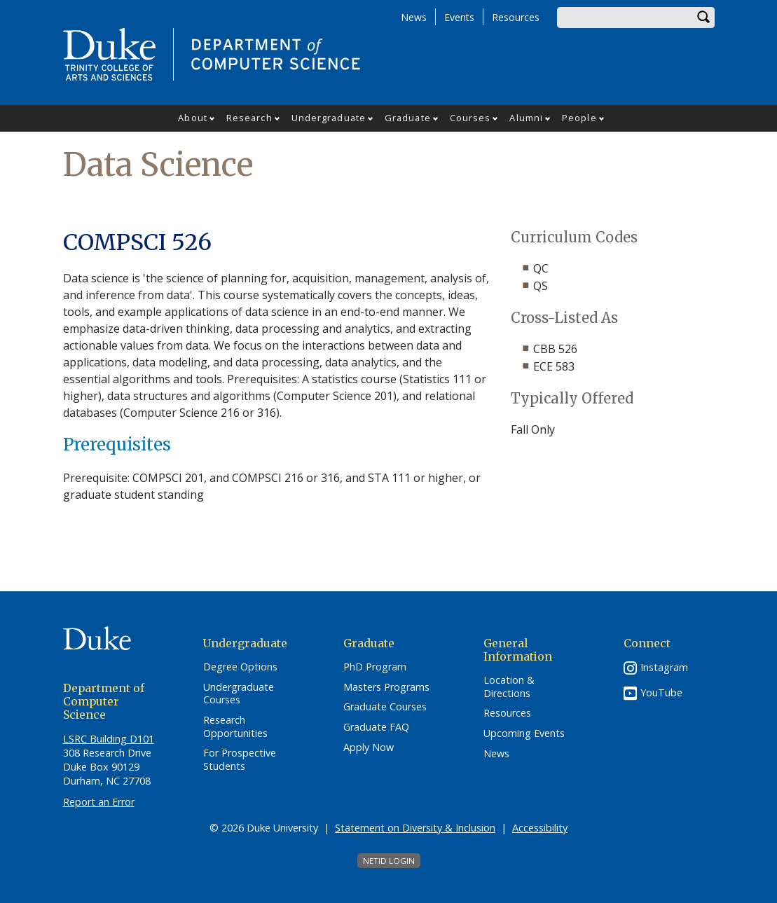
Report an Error (99, 801)
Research (249, 117)
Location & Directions (509, 687)
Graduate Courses (385, 707)
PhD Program (374, 667)
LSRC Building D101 (108, 738)
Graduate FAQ (376, 727)
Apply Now (368, 747)
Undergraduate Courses (238, 694)
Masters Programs (386, 687)
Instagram (664, 667)
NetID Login (389, 860)
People (579, 117)
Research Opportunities (235, 727)
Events (459, 17)
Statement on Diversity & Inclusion (415, 827)
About (192, 117)
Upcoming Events (524, 733)
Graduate (408, 117)
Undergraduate (328, 117)
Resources (515, 17)
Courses (470, 117)
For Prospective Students (239, 760)
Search (704, 17)
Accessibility (540, 827)
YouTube (661, 692)
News (414, 17)
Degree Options (240, 667)
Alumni (526, 117)
